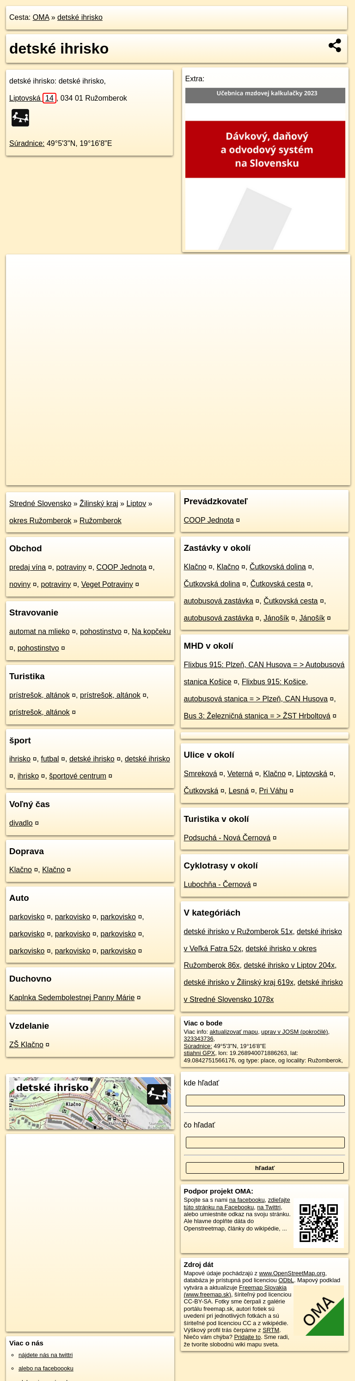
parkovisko (26, 917)
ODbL (286, 1280)
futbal (50, 759)
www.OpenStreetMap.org (292, 1273)
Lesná (239, 791)
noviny (20, 584)
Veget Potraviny (107, 584)
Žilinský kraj (99, 503)
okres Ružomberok (40, 521)
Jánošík (276, 618)
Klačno (20, 870)
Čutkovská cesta (278, 584)
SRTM (271, 1330)
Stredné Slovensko (40, 503)
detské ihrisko (80, 17)
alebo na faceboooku (45, 1368)
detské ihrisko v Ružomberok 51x (238, 931)
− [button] (22, 284)
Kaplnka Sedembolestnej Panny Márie (72, 997)
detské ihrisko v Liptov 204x (289, 965)
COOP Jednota (122, 567)
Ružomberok (101, 521)
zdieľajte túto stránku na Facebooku (237, 1203)
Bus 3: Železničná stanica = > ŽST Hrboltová (257, 716)
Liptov (136, 503)
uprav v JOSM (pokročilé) (294, 1031)
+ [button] (22, 270)
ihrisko (20, 759)
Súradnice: (27, 143)
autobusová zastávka (218, 601)
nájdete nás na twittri (45, 1354)
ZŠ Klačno (26, 1045)
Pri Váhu (273, 791)
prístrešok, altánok (39, 695)
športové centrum (77, 776)
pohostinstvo (101, 631)
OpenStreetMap (193, 478)
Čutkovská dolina (278, 567)
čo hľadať (199, 1125)
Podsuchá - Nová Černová (227, 838)
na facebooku (247, 1199)
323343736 (199, 1038)
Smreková (200, 774)
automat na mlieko (39, 631)
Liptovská (32, 98)
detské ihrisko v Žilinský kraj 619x (239, 982)
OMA (41, 17)
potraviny (71, 567)
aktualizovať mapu (234, 1031)
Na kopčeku (151, 631)
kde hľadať (202, 1083)
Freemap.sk (240, 478)
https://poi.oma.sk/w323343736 (310, 478)
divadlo (21, 823)
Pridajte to (247, 1336)
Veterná (240, 774)
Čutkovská (201, 791)
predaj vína (27, 567)
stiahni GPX (199, 1052)
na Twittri (269, 1207)
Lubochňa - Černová (217, 884)
